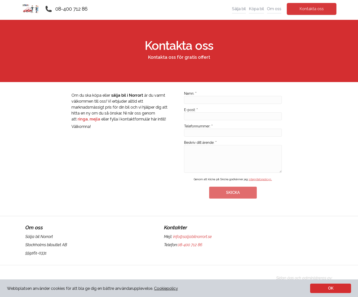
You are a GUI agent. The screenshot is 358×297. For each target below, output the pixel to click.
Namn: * (233, 97)
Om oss (274, 8)
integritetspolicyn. (260, 179)
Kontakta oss (311, 8)
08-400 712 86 (71, 9)
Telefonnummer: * (233, 130)
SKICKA (233, 192)
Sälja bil (239, 8)
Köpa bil (256, 8)
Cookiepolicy (166, 288)
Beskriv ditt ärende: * (233, 157)
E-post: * (233, 114)
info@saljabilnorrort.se (192, 236)
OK (330, 288)
